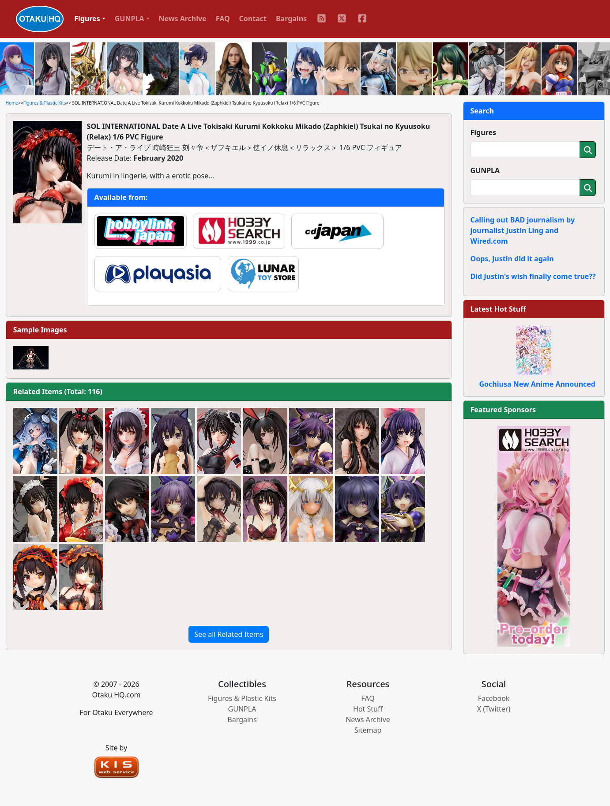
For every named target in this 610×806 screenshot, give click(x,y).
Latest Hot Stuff (498, 309)
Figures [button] (87, 18)
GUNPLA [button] (129, 18)
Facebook (494, 698)
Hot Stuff (368, 709)
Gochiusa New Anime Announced (537, 384)
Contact (253, 18)
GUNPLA (485, 170)
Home (12, 103)
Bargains (291, 18)
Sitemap (368, 730)
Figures (484, 132)
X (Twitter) (494, 709)
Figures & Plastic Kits (44, 103)
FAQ (223, 18)
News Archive (183, 18)
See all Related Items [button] (228, 634)
